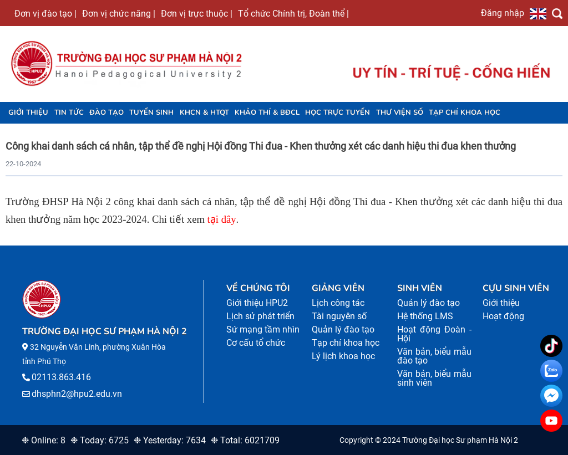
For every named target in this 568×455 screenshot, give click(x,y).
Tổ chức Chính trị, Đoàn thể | (293, 13)
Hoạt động (503, 316)
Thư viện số (399, 112)
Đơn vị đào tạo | (45, 13)
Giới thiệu (28, 112)
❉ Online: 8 (43, 440)
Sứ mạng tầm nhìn (263, 329)
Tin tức (69, 112)
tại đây (221, 219)
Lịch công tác (338, 303)
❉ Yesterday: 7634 (170, 440)
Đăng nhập (502, 13)
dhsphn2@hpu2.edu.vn (77, 393)
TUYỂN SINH (151, 112)
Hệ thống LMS (425, 316)
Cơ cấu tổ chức (255, 343)
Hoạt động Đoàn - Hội (434, 334)
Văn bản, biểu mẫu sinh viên (434, 378)
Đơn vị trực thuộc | (196, 13)
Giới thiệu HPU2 (257, 303)
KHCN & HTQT (204, 112)
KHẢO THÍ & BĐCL (267, 112)
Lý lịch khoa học (343, 356)
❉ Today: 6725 (99, 440)
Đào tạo (106, 112)
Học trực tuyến (337, 112)
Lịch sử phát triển (260, 316)
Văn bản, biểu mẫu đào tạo (434, 356)
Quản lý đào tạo (343, 329)
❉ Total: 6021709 (245, 440)
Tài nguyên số (339, 316)
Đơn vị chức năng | (118, 13)
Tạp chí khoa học (464, 112)
